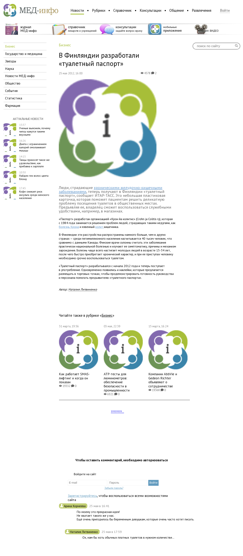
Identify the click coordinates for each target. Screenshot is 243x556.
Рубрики (98, 10)
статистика (13, 98)
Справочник (122, 10)
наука (9, 68)
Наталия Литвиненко (82, 289)
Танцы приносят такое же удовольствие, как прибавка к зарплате (34, 161)
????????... (117, 412)
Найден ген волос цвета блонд (33, 176)
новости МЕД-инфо (20, 76)
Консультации (150, 10)
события (11, 90)
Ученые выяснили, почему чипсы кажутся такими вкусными (34, 129)
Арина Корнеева (75, 506)
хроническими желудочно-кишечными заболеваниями (110, 189)
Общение (176, 10)
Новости (77, 10)
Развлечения (201, 10)
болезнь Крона (69, 227)
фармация (12, 105)
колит (99, 227)
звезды (10, 61)
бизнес (10, 46)
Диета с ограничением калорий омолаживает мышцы (32, 145)
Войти (225, 10)
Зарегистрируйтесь (82, 495)
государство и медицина (23, 53)
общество (12, 83)
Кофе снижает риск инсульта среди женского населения (34, 193)
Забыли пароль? (114, 487)
